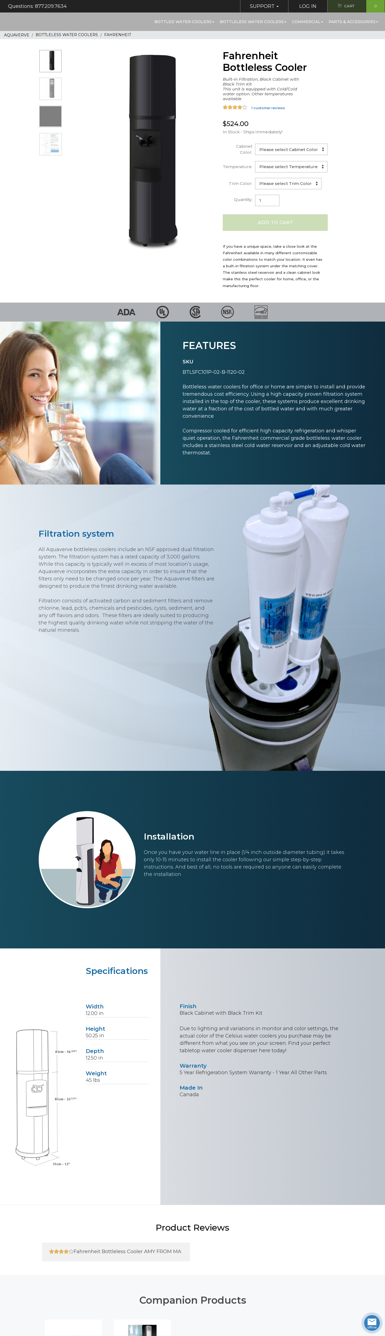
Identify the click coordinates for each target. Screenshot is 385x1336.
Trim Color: (240, 183)
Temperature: (237, 166)
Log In (302, 6)
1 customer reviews (268, 108)
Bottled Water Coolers (184, 21)
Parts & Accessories (353, 21)
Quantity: (243, 199)
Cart (362, 6)
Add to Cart (275, 223)
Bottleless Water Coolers (253, 21)
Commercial (307, 21)
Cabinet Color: (244, 149)
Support (259, 6)
